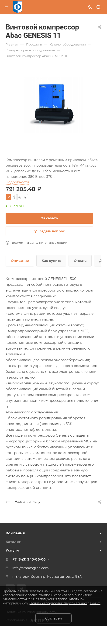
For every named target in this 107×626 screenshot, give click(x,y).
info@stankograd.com (30, 568)
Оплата (80, 261)
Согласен (53, 618)
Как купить (51, 261)
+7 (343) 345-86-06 (28, 559)
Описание (20, 261)
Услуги (12, 550)
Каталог (13, 541)
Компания (15, 533)
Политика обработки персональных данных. (65, 603)
